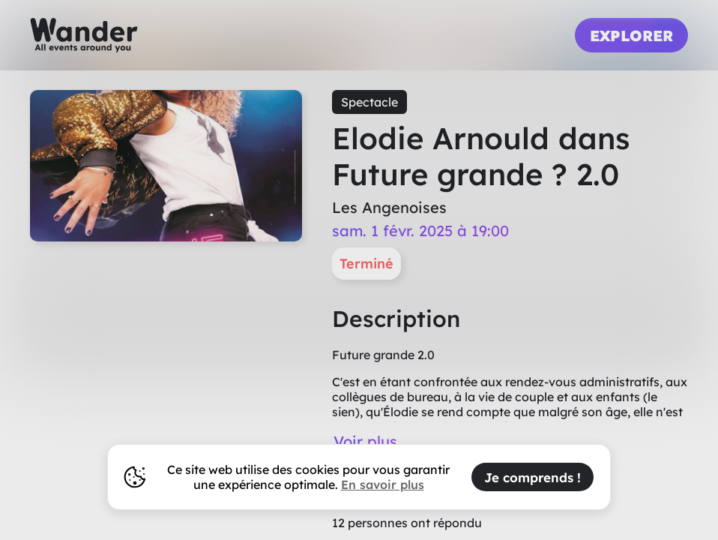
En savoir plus (382, 484)
